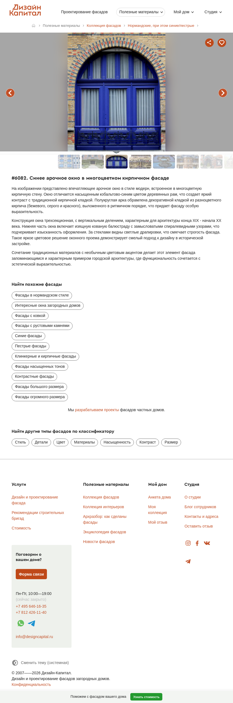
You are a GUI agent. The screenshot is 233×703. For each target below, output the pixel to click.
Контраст (147, 442)
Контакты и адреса (201, 516)
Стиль (20, 442)
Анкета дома (159, 497)
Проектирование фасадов (84, 12)
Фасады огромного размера (40, 397)
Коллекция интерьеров (103, 507)
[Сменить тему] (40, 662)
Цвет (61, 442)
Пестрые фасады (30, 346)
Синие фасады (28, 336)
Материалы (84, 442)
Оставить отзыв (198, 526)
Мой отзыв (157, 522)
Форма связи (31, 574)
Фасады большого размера (39, 386)
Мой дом (181, 12)
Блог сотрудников (200, 507)
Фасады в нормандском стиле (42, 295)
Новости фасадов (99, 541)
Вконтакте (207, 543)
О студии (192, 497)
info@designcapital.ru (34, 636)
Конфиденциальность (31, 684)
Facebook (197, 543)
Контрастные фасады (34, 376)
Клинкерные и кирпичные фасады (45, 356)
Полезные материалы (138, 12)
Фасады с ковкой (30, 315)
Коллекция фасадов (101, 497)
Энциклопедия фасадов (104, 532)
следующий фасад (222, 92)
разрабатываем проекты (97, 410)
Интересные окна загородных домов (47, 305)
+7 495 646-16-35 (31, 606)
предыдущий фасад (10, 92)
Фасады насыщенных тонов (40, 366)
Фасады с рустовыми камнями (42, 325)
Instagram (188, 543)
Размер (171, 442)
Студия (210, 12)
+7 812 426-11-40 (31, 612)
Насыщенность (117, 442)
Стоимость (21, 528)
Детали (41, 442)
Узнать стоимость (146, 697)
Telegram (188, 561)
